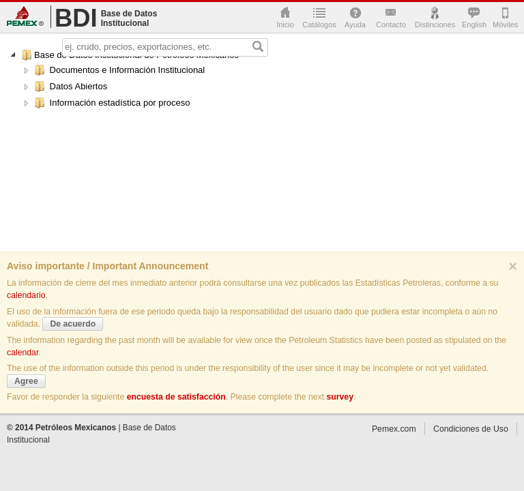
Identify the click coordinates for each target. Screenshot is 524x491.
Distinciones (435, 24)
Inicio (285, 24)
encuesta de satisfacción (176, 397)
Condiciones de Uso (470, 429)
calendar (22, 352)
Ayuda (355, 24)
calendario (26, 295)
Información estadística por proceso (112, 103)
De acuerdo (73, 324)
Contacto (391, 24)
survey (339, 397)
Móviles (504, 24)
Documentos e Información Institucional (119, 70)
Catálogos (319, 24)
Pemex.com (25, 16)
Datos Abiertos (70, 86)
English (474, 24)
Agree (26, 381)
